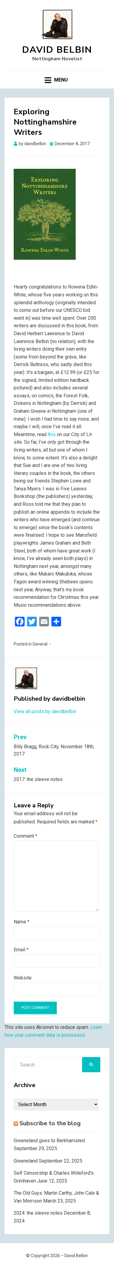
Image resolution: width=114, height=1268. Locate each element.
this (52, 434)
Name (21, 922)
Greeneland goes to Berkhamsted (49, 1140)
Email (21, 950)
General (40, 644)
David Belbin (57, 50)
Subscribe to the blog (50, 1123)
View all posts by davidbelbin (45, 711)
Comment (25, 836)
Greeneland (26, 1161)
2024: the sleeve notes (38, 1213)
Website (23, 978)
